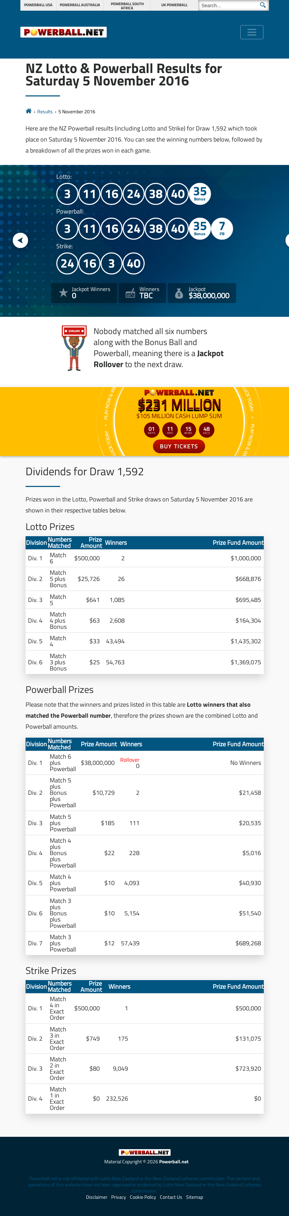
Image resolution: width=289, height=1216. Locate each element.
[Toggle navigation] (251, 32)
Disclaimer (96, 1197)
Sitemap (194, 1197)
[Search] (233, 5)
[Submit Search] (263, 5)
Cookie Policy (143, 1197)
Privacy (118, 1197)
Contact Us (171, 1197)
